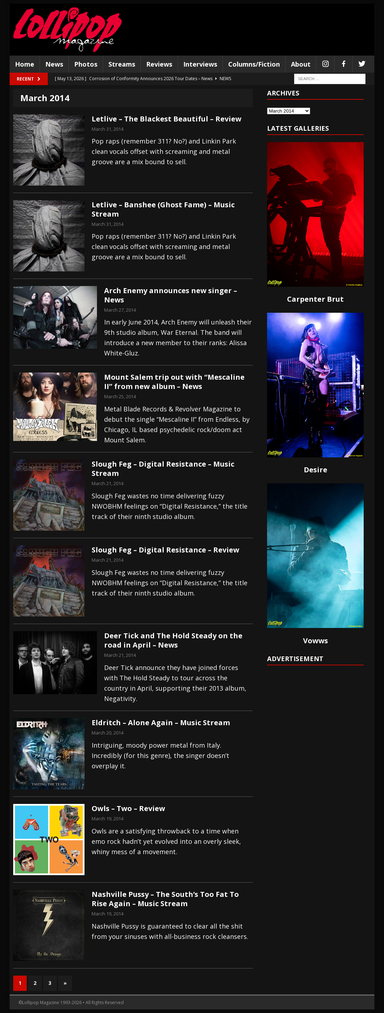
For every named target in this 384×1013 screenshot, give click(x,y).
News (54, 64)
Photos (85, 64)
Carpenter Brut (315, 299)
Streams (121, 64)
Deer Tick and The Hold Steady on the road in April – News (173, 640)
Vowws (315, 640)
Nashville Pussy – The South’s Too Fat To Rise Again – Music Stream (165, 898)
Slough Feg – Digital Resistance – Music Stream (163, 468)
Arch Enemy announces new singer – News (170, 295)
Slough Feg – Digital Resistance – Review (165, 550)
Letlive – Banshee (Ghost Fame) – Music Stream (163, 209)
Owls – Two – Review (128, 808)
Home (24, 64)
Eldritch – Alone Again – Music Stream (161, 722)
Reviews (159, 64)
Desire (315, 469)
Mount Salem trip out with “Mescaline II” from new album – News (174, 381)
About (301, 64)
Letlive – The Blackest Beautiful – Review (166, 119)
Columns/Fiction (254, 64)
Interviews (200, 64)
